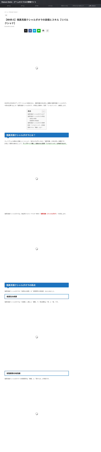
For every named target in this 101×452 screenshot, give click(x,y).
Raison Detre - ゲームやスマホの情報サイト (19, 2)
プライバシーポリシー (78, 5)
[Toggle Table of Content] (43, 111)
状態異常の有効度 (34, 120)
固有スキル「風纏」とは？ (35, 127)
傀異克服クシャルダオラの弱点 (36, 116)
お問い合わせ (92, 5)
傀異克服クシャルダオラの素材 (36, 122)
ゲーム (22, 5)
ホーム (9, 5)
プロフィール (64, 5)
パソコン (50, 5)
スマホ (36, 5)
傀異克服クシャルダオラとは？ (36, 114)
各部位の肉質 (33, 118)
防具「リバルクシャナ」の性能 (36, 125)
